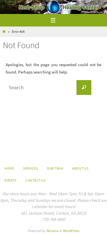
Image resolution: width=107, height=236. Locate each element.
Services (30, 168)
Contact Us (35, 180)
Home (9, 168)
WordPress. (71, 230)
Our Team (55, 168)
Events (10, 180)
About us (80, 168)
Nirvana (52, 230)
